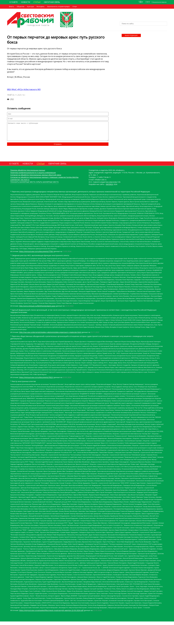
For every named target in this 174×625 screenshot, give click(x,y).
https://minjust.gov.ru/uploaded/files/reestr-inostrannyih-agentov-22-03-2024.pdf (51, 614)
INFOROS (109, 188)
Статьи (36, 2)
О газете (13, 2)
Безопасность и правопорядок (58, 6)
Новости (25, 2)
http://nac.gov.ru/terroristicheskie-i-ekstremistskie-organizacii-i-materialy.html (50, 336)
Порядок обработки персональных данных (27, 174)
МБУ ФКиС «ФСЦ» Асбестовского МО (24, 89)
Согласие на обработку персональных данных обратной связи (35, 178)
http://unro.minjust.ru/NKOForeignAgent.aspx (37, 309)
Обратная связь (52, 2)
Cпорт (74, 6)
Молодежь (40, 6)
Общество (20, 6)
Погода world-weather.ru (143, 17)
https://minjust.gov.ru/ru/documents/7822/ (36, 381)
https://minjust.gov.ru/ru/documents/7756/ (36, 255)
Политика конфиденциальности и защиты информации (33, 176)
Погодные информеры (143, 19)
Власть (11, 6)
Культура (30, 6)
